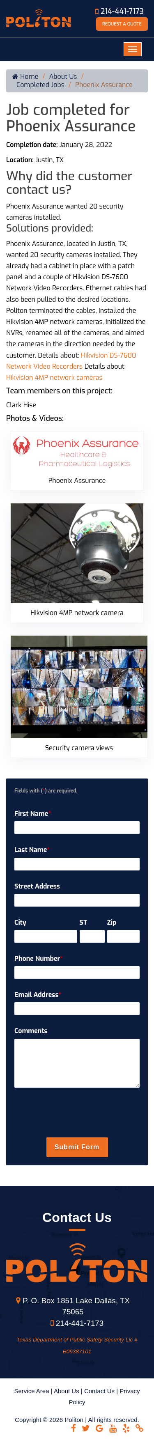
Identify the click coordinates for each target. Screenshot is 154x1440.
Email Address (37, 994)
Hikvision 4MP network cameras (54, 377)
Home (25, 77)
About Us (63, 77)
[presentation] (77, 1113)
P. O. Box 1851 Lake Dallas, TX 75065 (73, 1306)
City (20, 922)
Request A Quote (122, 24)
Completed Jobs (40, 85)
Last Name (32, 849)
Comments (31, 1031)
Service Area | (33, 1390)
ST (83, 922)
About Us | (69, 1390)
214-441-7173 (119, 11)
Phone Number (38, 958)
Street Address (37, 886)
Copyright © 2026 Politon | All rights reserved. (77, 1419)
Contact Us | (102, 1390)
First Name (32, 813)
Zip (112, 922)
